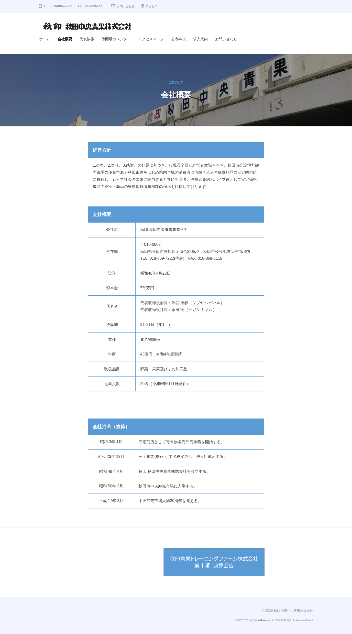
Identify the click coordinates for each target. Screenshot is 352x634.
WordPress (258, 620)
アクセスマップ (151, 39)
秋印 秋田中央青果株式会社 (292, 611)
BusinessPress (301, 620)
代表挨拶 (86, 39)
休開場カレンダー (116, 39)
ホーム (44, 39)
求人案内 (200, 39)
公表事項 (178, 39)
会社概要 (64, 39)
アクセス (155, 6)
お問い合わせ (127, 6)
